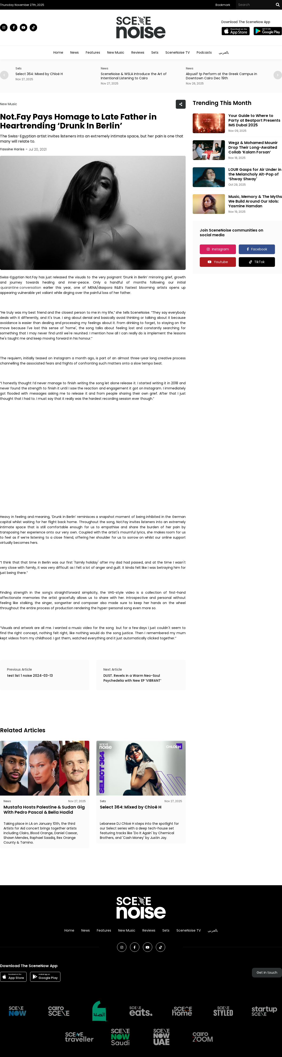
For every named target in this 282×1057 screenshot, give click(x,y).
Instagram (220, 249)
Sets (154, 52)
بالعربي (224, 52)
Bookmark (222, 5)
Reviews (137, 52)
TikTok (259, 262)
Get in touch (267, 972)
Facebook (259, 249)
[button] (278, 75)
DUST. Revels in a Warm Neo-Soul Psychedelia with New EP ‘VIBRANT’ (132, 678)
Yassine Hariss (12, 149)
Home (58, 52)
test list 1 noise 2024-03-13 (30, 675)
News (74, 52)
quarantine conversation (20, 287)
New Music (115, 52)
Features (93, 52)
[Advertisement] (85, 707)
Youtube (221, 262)
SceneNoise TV (177, 52)
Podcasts (204, 52)
